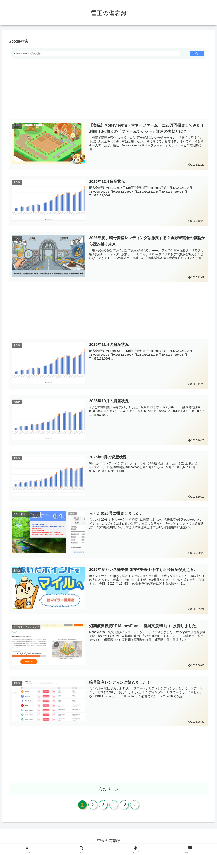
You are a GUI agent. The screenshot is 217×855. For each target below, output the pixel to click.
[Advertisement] (108, 91)
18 (126, 806)
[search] (97, 53)
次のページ (109, 789)
